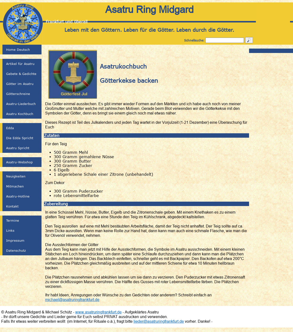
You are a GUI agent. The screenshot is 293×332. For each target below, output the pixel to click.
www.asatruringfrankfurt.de (98, 312)
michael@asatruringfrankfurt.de (72, 299)
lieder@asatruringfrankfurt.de (159, 321)
